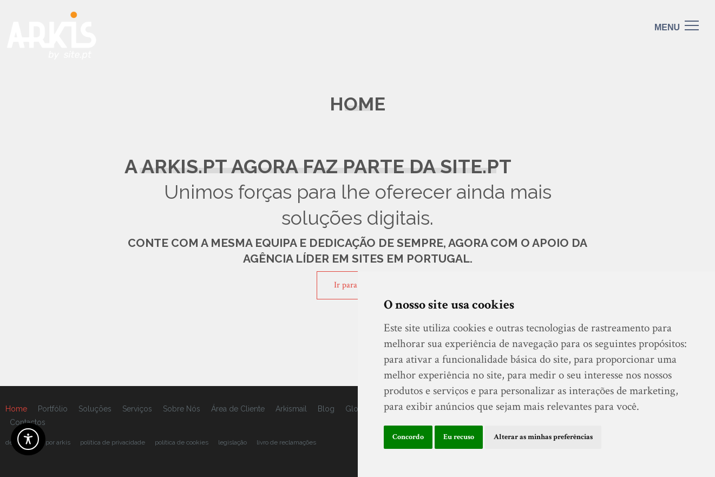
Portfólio (53, 409)
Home (16, 409)
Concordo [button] (408, 437)
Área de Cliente (238, 409)
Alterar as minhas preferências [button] (543, 437)
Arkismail (291, 409)
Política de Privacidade (112, 442)
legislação (232, 442)
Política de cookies (181, 442)
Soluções (94, 409)
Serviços (137, 409)
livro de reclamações (286, 442)
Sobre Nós (181, 409)
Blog (326, 409)
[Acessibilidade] (28, 439)
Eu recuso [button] (458, 437)
